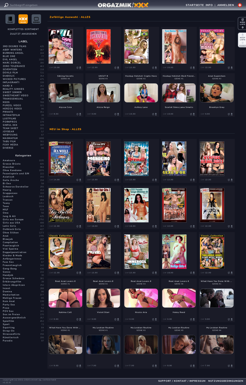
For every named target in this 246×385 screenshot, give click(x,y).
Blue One (9, 56)
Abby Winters (12, 49)
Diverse (8, 148)
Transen (8, 199)
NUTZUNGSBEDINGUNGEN (225, 381)
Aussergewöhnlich (14, 317)
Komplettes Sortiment (23, 29)
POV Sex (8, 311)
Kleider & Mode (12, 255)
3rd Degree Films (14, 46)
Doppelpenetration (14, 252)
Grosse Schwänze (14, 278)
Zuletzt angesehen (23, 34)
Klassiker (8, 167)
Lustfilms (9, 118)
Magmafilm (10, 138)
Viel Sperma (10, 248)
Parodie (8, 340)
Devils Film (10, 72)
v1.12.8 (7, 382)
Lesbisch (8, 196)
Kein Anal (9, 301)
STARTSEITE (195, 5)
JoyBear (8, 131)
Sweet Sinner (12, 92)
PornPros (10, 121)
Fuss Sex (8, 262)
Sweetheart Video (16, 95)
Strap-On (8, 330)
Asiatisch (8, 176)
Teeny (6, 203)
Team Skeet (10, 128)
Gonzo (6, 272)
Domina (7, 291)
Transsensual (13, 98)
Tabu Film (9, 141)
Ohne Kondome (12, 170)
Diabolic (9, 76)
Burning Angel (13, 53)
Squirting (9, 327)
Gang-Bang (10, 268)
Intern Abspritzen (14, 285)
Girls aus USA (11, 222)
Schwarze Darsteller (16, 186)
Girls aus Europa (13, 219)
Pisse (6, 308)
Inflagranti (11, 82)
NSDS (6, 102)
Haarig (7, 190)
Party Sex (9, 304)
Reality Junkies (13, 89)
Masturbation (11, 294)
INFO (209, 5)
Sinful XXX (10, 125)
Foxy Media (10, 144)
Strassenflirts (11, 334)
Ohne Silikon (11, 232)
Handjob (8, 275)
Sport (6, 324)
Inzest (6, 288)
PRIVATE (8, 112)
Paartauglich (11, 245)
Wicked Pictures (14, 79)
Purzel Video (12, 105)
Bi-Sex (7, 183)
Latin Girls (9, 226)
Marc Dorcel (12, 62)
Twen (6, 206)
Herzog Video (12, 108)
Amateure (9, 160)
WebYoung (10, 134)
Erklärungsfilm (12, 281)
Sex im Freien (11, 314)
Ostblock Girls (12, 229)
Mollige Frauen (12, 298)
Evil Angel (10, 59)
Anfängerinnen (12, 258)
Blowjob (8, 239)
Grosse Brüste (11, 163)
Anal (6, 235)
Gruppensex (10, 193)
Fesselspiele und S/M (16, 173)
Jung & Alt (9, 216)
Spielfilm (8, 321)
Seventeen (10, 69)
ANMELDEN (225, 5)
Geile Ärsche (11, 180)
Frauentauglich (12, 265)
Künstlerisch (11, 337)
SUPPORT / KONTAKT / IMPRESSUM (182, 381)
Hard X (7, 85)
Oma (5, 212)
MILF (5, 209)
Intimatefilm (11, 115)
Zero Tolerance (14, 66)
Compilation (10, 242)
